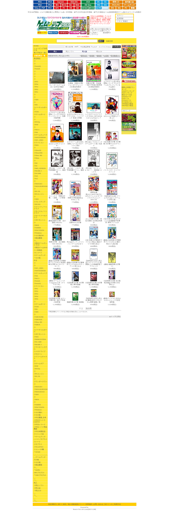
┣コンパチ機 (39, 449)
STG (126, 12)
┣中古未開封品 (39, 431)
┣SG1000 (37, 173)
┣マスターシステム (40, 348)
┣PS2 (36, 89)
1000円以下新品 (127, 104)
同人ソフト (70, 51)
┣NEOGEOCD (39, 392)
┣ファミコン (39, 143)
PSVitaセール (126, 100)
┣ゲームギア (39, 363)
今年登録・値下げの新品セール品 (97, 12)
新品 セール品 (127, 95)
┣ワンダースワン (40, 381)
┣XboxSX (37, 150)
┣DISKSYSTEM (40, 339)
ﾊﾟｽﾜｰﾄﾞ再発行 (122, 21)
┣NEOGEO (38, 184)
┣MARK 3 (38, 171)
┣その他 (37, 415)
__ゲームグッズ (39, 457)
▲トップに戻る (115, 316)
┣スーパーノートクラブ (40, 208)
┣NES (36, 145)
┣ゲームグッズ (39, 255)
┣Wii (36, 132)
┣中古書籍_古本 (40, 417)
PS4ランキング (127, 93)
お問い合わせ (98, 504)
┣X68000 (37, 228)
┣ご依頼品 (38, 250)
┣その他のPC (39, 235)
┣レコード (38, 253)
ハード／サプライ (40, 439)
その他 (36, 460)
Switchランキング (128, 91)
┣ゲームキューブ (40, 135)
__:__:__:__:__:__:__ (41, 455)
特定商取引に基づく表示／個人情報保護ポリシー (66, 504)
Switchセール (126, 96)
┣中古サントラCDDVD (39, 421)
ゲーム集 (121, 12)
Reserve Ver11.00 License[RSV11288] (84, 509)
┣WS (36, 176)
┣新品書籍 (38, 238)
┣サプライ (38, 444)
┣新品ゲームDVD (40, 247)
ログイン (120, 15)
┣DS (36, 105)
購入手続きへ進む (40, 53)
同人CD (99, 51)
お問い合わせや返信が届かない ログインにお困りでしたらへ (100, 31)
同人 (35, 483)
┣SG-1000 (37, 342)
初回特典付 (114, 12)
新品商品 (37, 58)
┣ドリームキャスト (40, 357)
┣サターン (38, 354)
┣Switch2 (37, 66)
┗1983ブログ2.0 (40, 475)
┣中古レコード (39, 424)
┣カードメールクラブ (40, 216)
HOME (36, 46)
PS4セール (125, 98)
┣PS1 (36, 92)
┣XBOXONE (39, 317)
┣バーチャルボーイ (40, 108)
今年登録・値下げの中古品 (75, 12)
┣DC (36, 163)
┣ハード (37, 442)
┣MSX (36, 225)
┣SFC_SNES (38, 140)
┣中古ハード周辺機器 (40, 428)
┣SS (35, 166)
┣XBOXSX (38, 319)
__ (35, 478)
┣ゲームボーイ (39, 114)
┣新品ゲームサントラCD (40, 244)
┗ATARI (37, 452)
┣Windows (38, 233)
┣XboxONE (38, 153)
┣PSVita (37, 122)
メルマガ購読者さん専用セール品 (52, 12)
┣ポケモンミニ (39, 220)
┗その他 (37, 258)
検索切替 (109, 41)
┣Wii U (37, 130)
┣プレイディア (39, 202)
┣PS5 (36, 82)
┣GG (36, 178)
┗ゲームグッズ (39, 437)
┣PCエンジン (39, 194)
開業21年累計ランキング (128, 88)
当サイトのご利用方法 (112, 504)
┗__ (35, 480)
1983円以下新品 (127, 105)
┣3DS (36, 100)
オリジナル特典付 (134, 12)
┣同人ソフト (39, 485)
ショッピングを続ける (40, 49)
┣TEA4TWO (38, 447)
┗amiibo (37, 470)
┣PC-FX (37, 191)
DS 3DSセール (127, 102)
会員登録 (120, 18)
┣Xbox (36, 158)
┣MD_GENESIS (40, 168)
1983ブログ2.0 (39, 473)
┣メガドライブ (39, 351)
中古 (35, 260)
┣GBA (36, 112)
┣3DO (36, 199)
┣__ (35, 240)
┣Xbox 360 (38, 155)
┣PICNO (37, 204)
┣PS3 (36, 87)
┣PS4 (36, 84)
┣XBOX (37, 325)
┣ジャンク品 (39, 434)
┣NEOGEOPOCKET (41, 186)
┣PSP (36, 125)
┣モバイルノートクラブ (40, 212)
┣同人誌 (37, 488)
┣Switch (37, 69)
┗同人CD (37, 490)
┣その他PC (38, 412)
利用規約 (89, 504)
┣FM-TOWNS (39, 230)
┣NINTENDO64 (40, 137)
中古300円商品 (33, 12)
